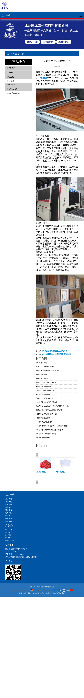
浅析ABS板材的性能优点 (44, 398)
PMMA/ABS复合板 (13, 93)
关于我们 (8, 499)
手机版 (68, 590)
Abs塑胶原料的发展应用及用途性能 (56, 354)
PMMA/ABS (12, 89)
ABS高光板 (60, 472)
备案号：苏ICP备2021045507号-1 (21, 590)
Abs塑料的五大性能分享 (44, 422)
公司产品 (8, 502)
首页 (9, 54)
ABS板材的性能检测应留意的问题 (47, 370)
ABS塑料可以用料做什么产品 (46, 434)
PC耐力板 (11, 68)
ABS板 (10, 73)
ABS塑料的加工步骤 (43, 418)
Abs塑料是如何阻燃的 (43, 438)
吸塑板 (43, 77)
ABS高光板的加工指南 (43, 386)
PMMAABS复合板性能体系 (45, 367)
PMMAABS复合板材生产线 (45, 390)
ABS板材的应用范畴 (43, 394)
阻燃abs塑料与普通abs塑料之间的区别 (49, 410)
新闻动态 (15, 54)
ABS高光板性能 (41, 363)
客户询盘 (8, 513)
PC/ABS (10, 77)
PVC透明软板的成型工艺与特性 (54, 351)
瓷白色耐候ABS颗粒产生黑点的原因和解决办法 (52, 406)
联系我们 (8, 518)
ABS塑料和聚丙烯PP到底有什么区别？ (49, 430)
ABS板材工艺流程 (42, 378)
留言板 (7, 516)
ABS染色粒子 (41, 472)
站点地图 (8, 521)
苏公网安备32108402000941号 (41, 590)
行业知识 (8, 507)
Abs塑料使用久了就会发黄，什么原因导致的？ (52, 426)
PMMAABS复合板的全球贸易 (46, 382)
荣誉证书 (8, 510)
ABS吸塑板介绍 (41, 374)
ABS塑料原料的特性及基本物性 (47, 414)
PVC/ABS (11, 85)
